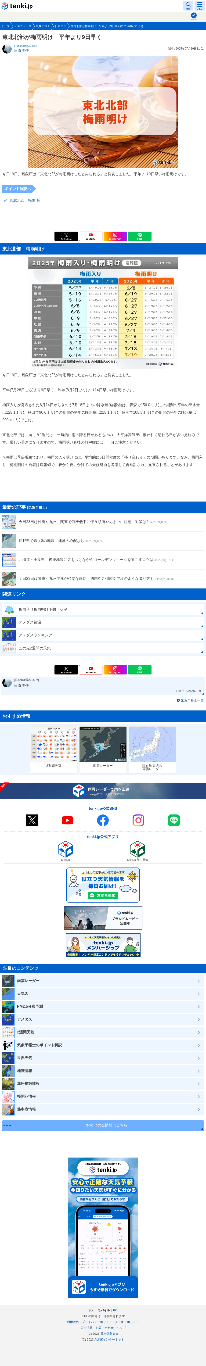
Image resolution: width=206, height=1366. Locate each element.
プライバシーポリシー (97, 1322)
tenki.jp (17, 6)
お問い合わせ (104, 1328)
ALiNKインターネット (109, 1339)
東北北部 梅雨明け (26, 200)
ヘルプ (121, 1328)
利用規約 (73, 1322)
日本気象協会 (109, 1333)
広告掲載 (86, 1328)
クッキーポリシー (127, 1322)
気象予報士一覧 (192, 700)
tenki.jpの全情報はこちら (106, 1125)
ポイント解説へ (18, 189)
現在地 (193, 19)
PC (115, 1310)
